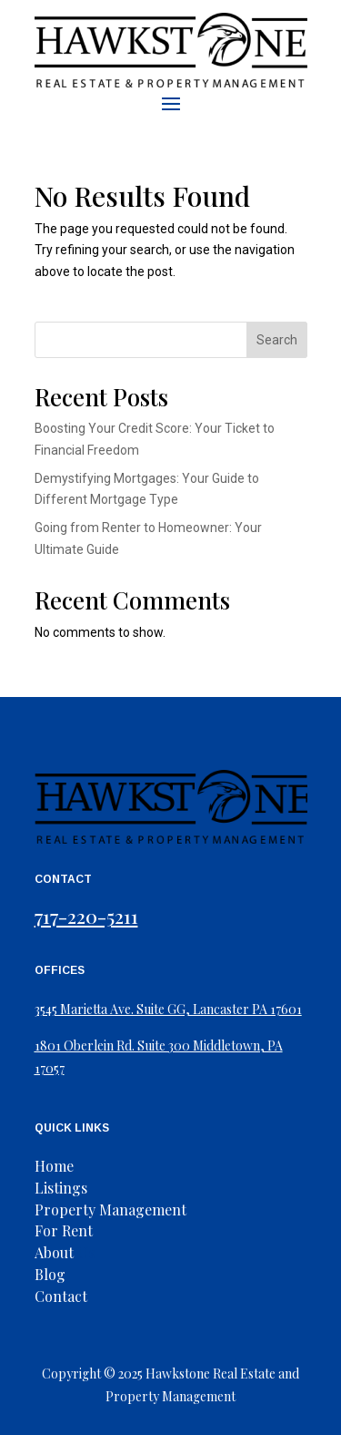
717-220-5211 (86, 915)
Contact (61, 1296)
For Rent (64, 1230)
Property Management (110, 1209)
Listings (61, 1187)
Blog (50, 1274)
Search (276, 340)
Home (54, 1165)
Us (65, 1252)
